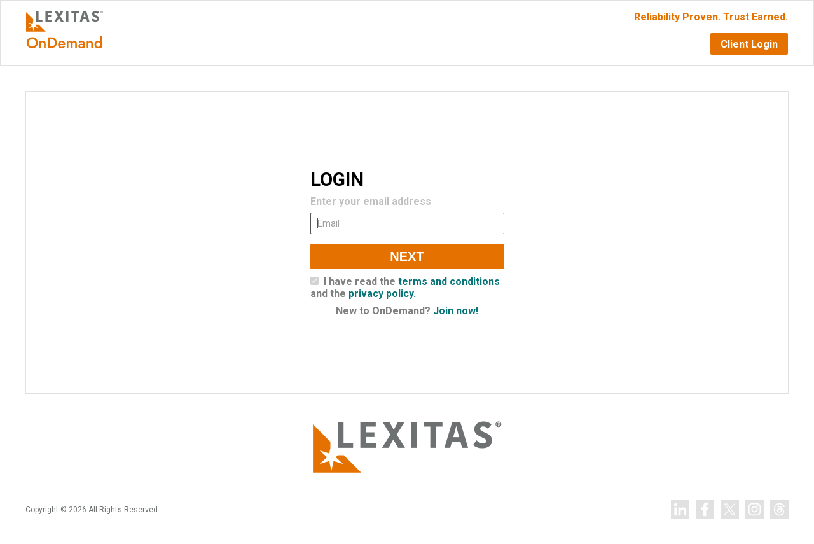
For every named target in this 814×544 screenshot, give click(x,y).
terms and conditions (449, 281)
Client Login (749, 44)
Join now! (455, 311)
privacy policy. (382, 294)
